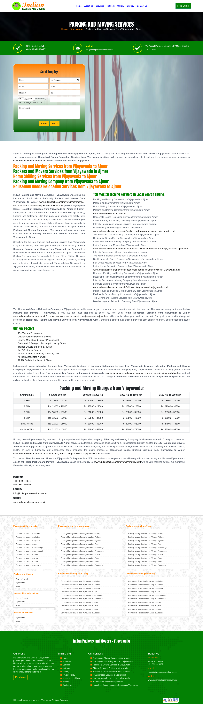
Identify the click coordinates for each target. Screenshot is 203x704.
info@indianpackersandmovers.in (99, 51)
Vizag (18, 586)
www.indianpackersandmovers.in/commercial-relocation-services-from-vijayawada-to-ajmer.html (140, 248)
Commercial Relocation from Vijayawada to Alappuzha (81, 613)
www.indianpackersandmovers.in (29, 160)
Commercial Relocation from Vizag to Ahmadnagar (147, 595)
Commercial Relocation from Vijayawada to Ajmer (79, 606)
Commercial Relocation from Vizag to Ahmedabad (147, 599)
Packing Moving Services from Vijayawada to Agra (79, 544)
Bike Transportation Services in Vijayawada (111, 671)
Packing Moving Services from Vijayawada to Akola (80, 562)
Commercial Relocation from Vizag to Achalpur (145, 581)
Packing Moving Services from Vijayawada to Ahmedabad (82, 551)
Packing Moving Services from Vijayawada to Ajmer (80, 558)
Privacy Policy (69, 675)
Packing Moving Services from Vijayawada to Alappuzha (82, 565)
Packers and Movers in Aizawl (27, 555)
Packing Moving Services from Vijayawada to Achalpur (81, 534)
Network (110, 6)
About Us (88, 6)
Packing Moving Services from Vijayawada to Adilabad (81, 537)
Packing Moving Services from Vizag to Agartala (146, 541)
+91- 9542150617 (36, 47)
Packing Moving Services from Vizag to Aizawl (145, 555)
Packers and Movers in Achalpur (28, 534)
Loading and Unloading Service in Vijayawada (113, 661)
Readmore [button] (20, 677)
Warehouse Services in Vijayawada (108, 682)
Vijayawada (76, 29)
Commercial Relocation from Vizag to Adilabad (145, 585)
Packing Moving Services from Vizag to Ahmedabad (147, 551)
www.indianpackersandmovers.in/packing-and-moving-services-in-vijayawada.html (134, 231)
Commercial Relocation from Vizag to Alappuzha (146, 613)
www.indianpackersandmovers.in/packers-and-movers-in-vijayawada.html (141, 373)
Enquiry (130, 6)
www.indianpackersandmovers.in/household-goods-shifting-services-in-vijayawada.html (136, 270)
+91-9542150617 (155, 661)
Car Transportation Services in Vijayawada (111, 678)
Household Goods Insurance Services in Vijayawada (115, 685)
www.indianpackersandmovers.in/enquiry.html (118, 462)
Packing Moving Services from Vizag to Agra (144, 544)
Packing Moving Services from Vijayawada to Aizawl (80, 555)
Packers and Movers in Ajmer (27, 558)
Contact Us (142, 6)
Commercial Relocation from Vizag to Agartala (145, 588)
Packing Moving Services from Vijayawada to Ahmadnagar (83, 548)
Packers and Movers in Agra (26, 544)
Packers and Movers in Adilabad (28, 537)
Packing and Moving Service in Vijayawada (111, 658)
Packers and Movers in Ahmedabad (29, 551)
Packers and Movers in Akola (27, 562)
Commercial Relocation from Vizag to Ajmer (144, 606)
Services (100, 6)
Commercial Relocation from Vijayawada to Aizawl (79, 602)
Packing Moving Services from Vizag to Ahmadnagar (148, 548)
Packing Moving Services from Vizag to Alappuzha (147, 565)
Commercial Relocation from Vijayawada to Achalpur (80, 581)
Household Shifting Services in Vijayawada (111, 665)
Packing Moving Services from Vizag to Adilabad (146, 537)
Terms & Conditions (71, 678)
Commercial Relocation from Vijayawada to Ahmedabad (82, 599)
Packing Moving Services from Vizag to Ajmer (145, 558)
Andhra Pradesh (22, 579)
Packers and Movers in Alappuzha (28, 565)
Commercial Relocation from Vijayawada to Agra (79, 592)
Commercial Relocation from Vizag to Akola (144, 609)
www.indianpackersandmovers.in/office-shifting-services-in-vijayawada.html (130, 287)
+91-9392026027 (155, 664)
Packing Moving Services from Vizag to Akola (145, 562)
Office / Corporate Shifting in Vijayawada (110, 668)
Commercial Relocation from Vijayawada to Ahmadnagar (82, 595)
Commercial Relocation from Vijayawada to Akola (79, 609)
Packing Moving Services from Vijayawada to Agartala (81, 541)
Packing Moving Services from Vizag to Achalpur (146, 534)
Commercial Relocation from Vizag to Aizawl (144, 602)
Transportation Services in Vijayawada (109, 675)
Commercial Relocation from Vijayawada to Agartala (80, 588)
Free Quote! (183, 6)
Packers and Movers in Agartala (28, 541)
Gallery (120, 6)
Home (79, 6)
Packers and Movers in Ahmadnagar (29, 548)
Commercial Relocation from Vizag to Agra (144, 592)
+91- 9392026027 (36, 51)
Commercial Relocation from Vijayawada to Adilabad (80, 585)
